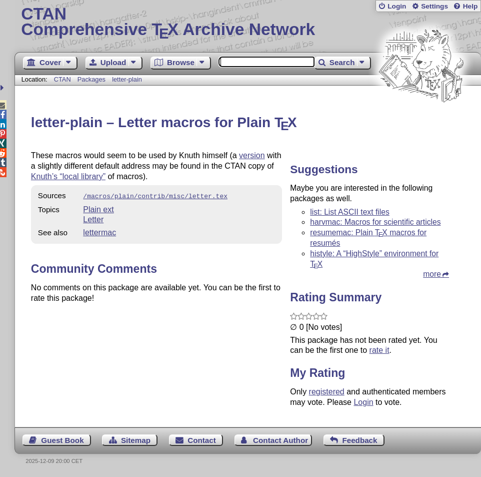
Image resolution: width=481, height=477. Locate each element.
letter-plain (127, 79)
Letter (93, 218)
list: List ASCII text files (350, 212)
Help (470, 6)
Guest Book (62, 440)
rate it (380, 350)
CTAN (62, 79)
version (252, 155)
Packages (93, 79)
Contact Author (280, 440)
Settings (434, 6)
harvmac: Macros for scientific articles (375, 222)
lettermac (99, 231)
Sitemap (135, 440)
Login (397, 6)
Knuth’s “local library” (68, 176)
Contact (202, 440)
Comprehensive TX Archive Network (247, 23)
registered (326, 391)
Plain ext (98, 208)
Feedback (359, 440)
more (432, 274)
